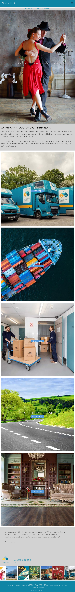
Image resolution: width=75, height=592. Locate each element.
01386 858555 (22, 560)
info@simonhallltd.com (19, 562)
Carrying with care (37, 416)
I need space (37, 341)
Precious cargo (37, 491)
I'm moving (37, 191)
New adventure (37, 266)
